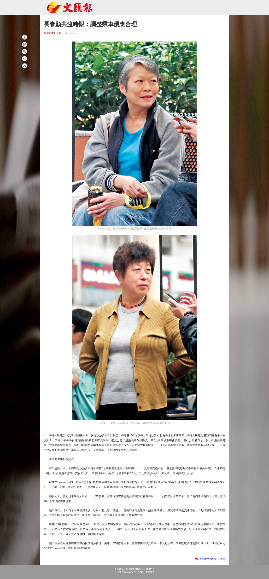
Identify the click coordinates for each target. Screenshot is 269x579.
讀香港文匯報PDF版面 (211, 558)
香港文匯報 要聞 (52, 33)
